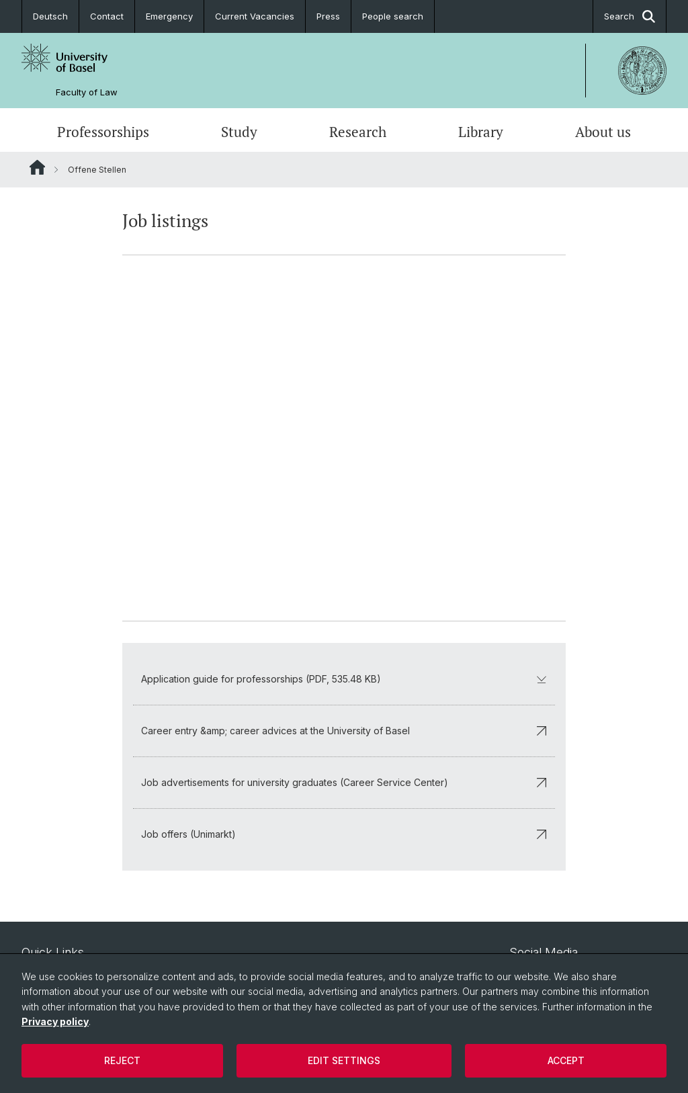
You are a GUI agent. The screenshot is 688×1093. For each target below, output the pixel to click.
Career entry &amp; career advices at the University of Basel (344, 730)
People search (392, 16)
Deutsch (50, 16)
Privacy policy (55, 1021)
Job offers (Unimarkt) (344, 834)
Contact (107, 16)
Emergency (169, 16)
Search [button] (629, 16)
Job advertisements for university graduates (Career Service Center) (344, 782)
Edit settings (344, 1060)
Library (480, 131)
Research (357, 131)
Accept (566, 1060)
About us (603, 131)
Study (239, 131)
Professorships (103, 131)
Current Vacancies (254, 16)
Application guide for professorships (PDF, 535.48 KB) (344, 679)
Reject (122, 1060)
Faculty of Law (87, 92)
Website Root (37, 167)
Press (328, 16)
